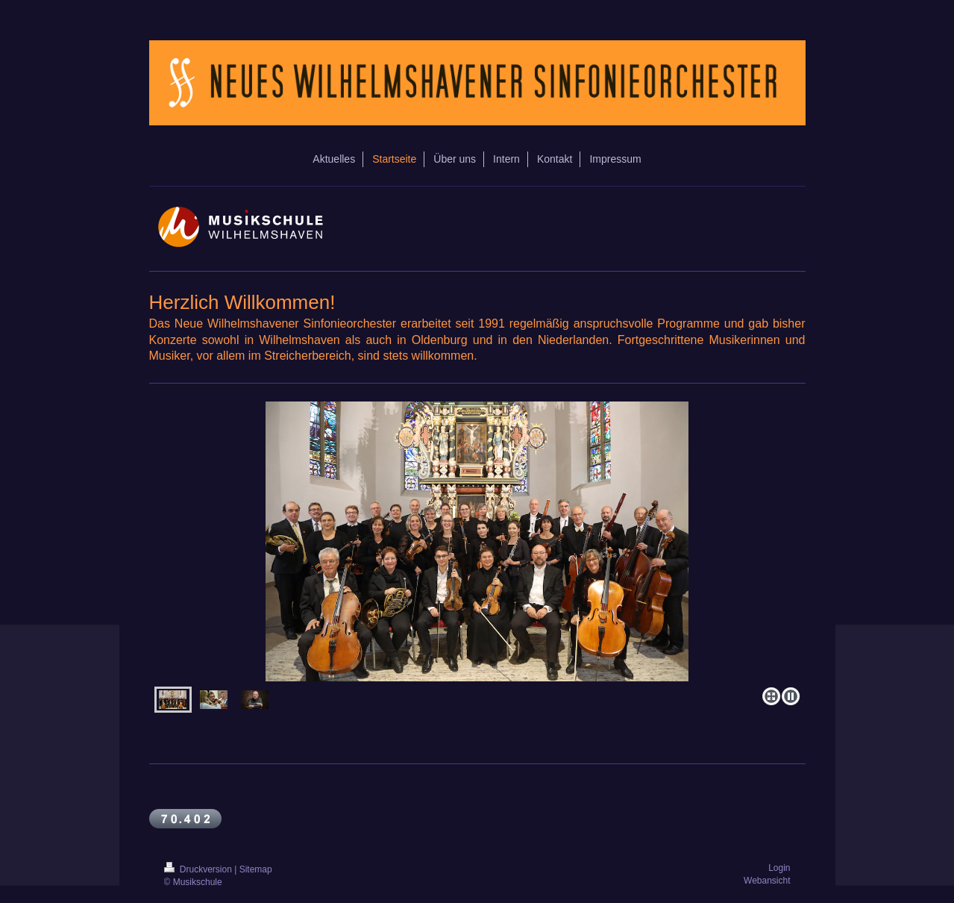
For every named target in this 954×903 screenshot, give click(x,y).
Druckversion (199, 869)
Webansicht (767, 880)
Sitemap (255, 869)
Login (779, 868)
